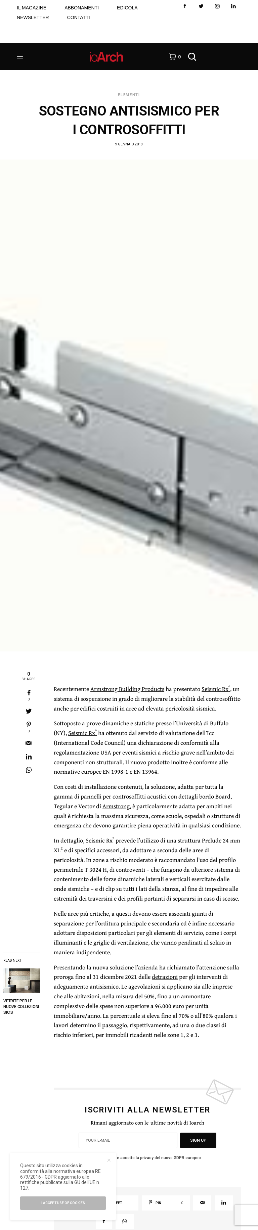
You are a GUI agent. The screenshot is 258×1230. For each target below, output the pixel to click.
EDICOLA (127, 7)
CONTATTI (78, 17)
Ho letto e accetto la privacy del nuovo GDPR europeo (151, 1158)
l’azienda (146, 967)
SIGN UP (198, 1140)
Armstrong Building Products (127, 688)
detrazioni (165, 976)
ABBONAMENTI (81, 7)
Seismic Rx (216, 688)
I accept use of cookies (63, 1203)
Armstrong (116, 806)
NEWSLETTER (33, 17)
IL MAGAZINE (31, 7)
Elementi (129, 95)
